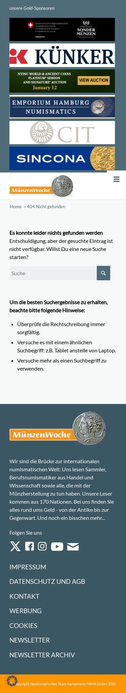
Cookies (23, 625)
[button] (12, 681)
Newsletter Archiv (42, 655)
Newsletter (29, 640)
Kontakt (24, 596)
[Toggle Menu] (116, 179)
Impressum (27, 567)
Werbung (25, 611)
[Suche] (59, 273)
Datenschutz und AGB (47, 581)
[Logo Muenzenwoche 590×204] (41, 185)
